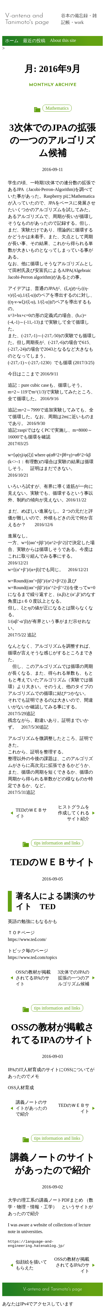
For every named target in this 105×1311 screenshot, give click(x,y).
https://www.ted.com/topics (32, 957)
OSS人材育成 (21, 1087)
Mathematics (57, 108)
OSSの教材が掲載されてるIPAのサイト (33, 978)
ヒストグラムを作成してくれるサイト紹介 (73, 813)
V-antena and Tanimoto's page (27, 19)
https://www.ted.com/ (27, 939)
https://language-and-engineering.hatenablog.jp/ (36, 1245)
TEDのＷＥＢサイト (31, 813)
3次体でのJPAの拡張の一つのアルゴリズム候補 (52, 140)
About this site (63, 40)
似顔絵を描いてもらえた (31, 1266)
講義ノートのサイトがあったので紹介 (31, 1108)
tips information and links (57, 843)
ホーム (11, 40)
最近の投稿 (34, 40)
